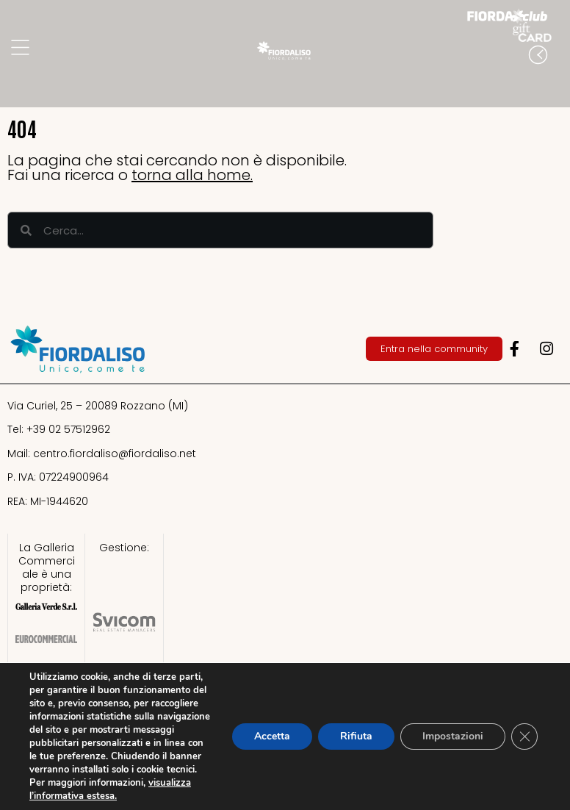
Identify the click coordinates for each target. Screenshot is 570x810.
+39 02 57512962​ (68, 429)
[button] (555, 84)
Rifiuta (356, 736)
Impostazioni (452, 736)
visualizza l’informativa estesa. (110, 789)
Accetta (272, 736)
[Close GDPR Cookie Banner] (524, 736)
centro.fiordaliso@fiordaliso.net (114, 453)
